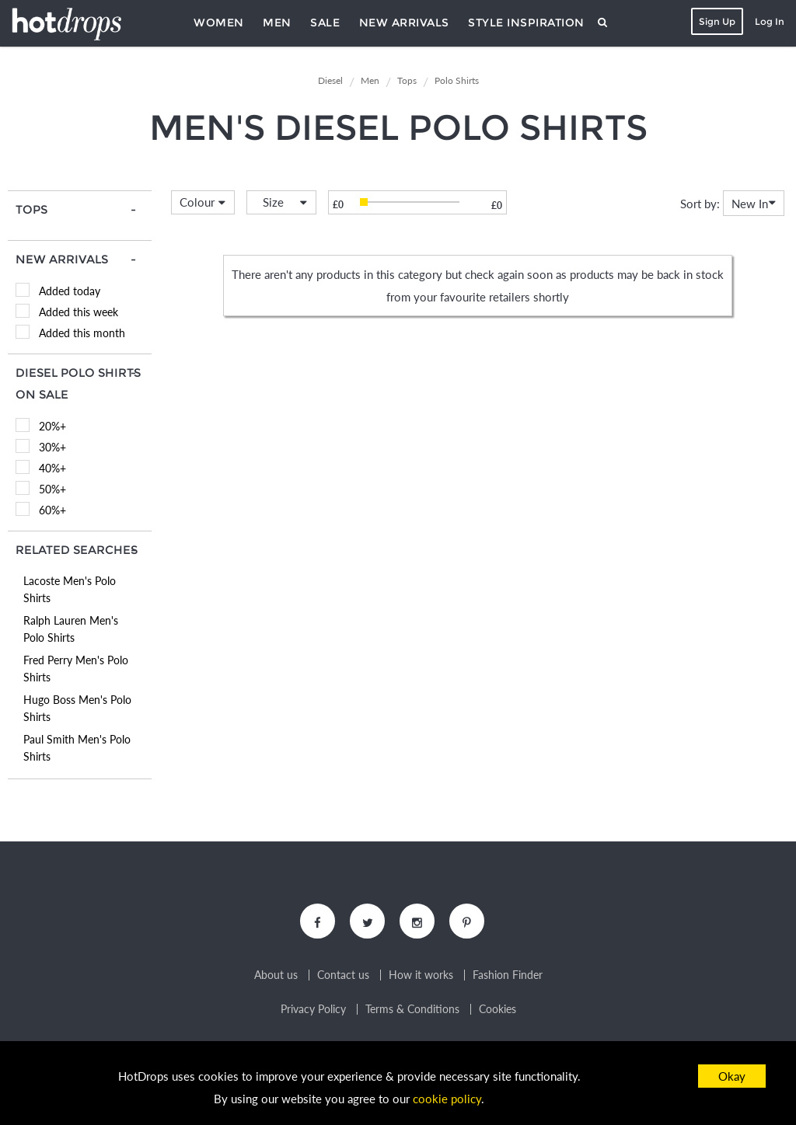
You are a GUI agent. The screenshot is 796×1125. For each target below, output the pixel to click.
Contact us (343, 975)
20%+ (52, 426)
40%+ (52, 468)
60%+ (52, 510)
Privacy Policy (313, 1009)
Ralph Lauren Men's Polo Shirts (70, 629)
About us (276, 975)
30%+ (52, 447)
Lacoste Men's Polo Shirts (69, 589)
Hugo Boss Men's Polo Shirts (77, 708)
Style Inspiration (526, 23)
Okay (731, 1076)
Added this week (78, 312)
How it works (421, 975)
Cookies (497, 1009)
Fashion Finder (508, 975)
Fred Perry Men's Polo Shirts (75, 668)
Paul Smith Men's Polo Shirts (77, 748)
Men (277, 23)
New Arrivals (404, 23)
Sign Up (717, 21)
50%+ (52, 489)
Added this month (82, 333)
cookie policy (447, 1099)
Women (219, 23)
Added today (69, 291)
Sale (325, 23)
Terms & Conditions (412, 1009)
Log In (769, 21)
